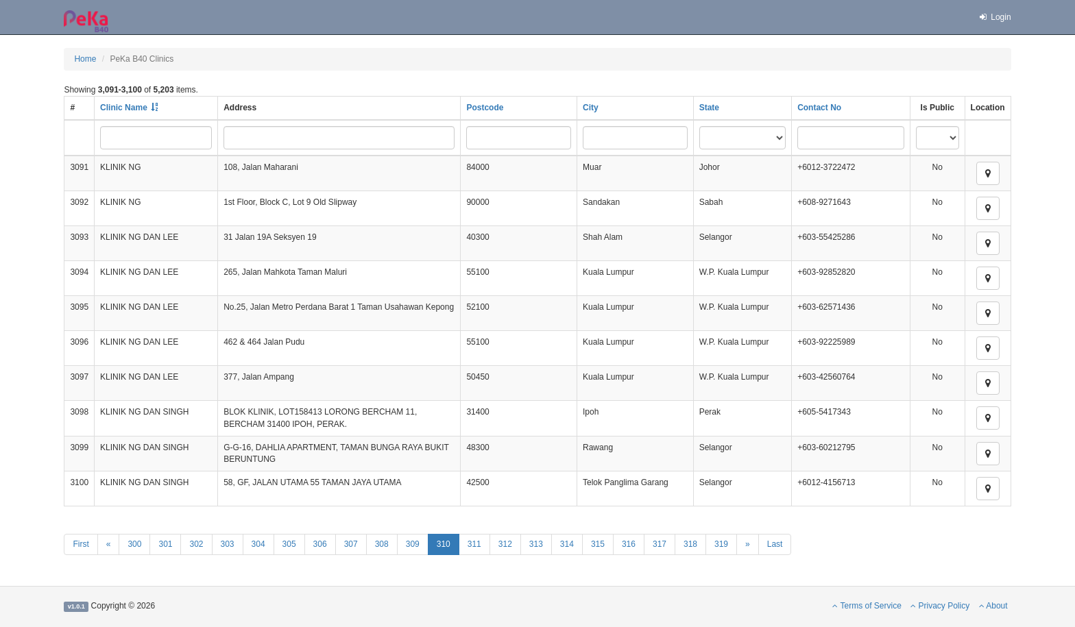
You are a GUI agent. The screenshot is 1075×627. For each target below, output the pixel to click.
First (80, 544)
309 (413, 544)
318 (690, 544)
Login (994, 17)
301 (165, 544)
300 (134, 544)
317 (659, 544)
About (993, 606)
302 (196, 544)
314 (567, 544)
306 (320, 544)
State (709, 107)
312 (505, 544)
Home (85, 59)
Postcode (484, 107)
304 (258, 544)
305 (289, 544)
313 (536, 544)
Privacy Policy (939, 606)
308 (382, 544)
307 (351, 544)
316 (629, 544)
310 (443, 544)
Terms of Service (866, 606)
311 (474, 544)
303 (227, 544)
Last (775, 544)
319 (721, 544)
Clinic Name (123, 107)
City (591, 107)
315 (598, 544)
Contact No (819, 107)
